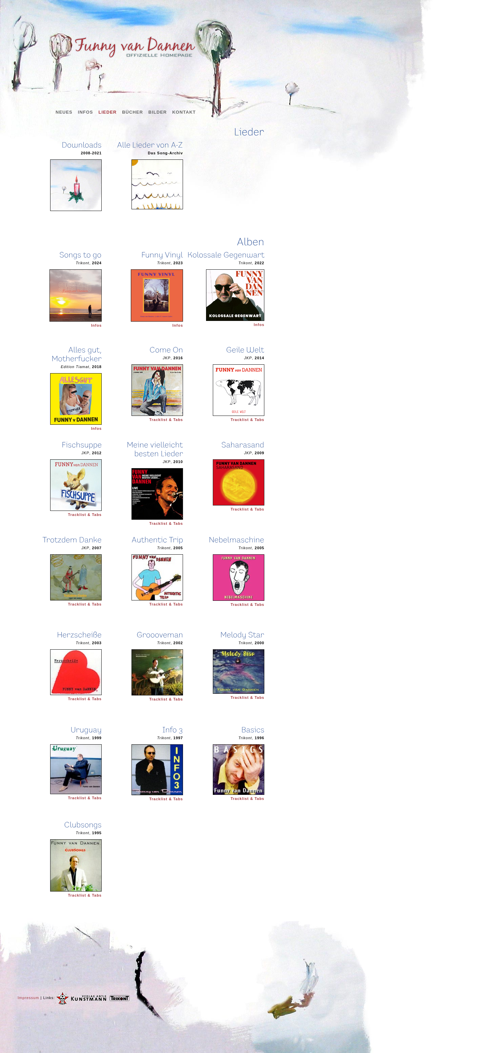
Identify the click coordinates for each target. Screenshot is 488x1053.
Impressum (28, 998)
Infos (85, 112)
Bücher (132, 112)
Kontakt (184, 112)
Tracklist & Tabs (166, 420)
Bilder (157, 112)
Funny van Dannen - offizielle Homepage (124, 33)
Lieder (108, 112)
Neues (64, 112)
